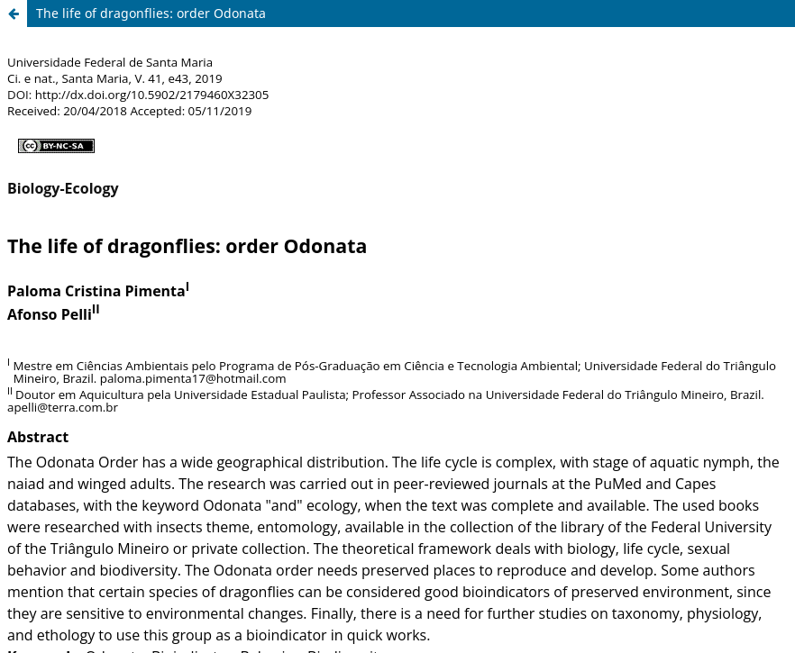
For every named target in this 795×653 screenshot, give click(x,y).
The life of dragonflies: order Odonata (151, 13)
